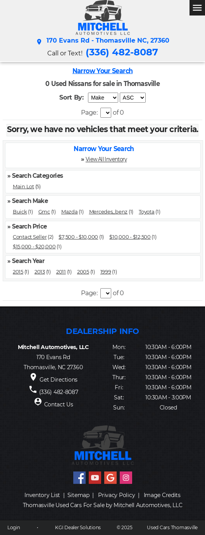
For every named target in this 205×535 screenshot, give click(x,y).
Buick (20, 211)
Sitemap (78, 495)
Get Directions (59, 379)
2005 (83, 271)
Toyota (146, 211)
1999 (105, 271)
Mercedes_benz (108, 211)
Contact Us (58, 404)
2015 (18, 271)
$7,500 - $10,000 (78, 237)
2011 (61, 271)
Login (13, 527)
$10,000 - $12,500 (130, 237)
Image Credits (162, 495)
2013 (39, 271)
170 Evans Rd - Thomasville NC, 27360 (102, 42)
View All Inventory (106, 159)
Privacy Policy (116, 495)
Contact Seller (30, 237)
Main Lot (23, 186)
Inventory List (42, 495)
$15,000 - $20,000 (34, 246)
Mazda (69, 211)
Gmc (44, 211)
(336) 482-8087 (122, 52)
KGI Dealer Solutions (78, 527)
